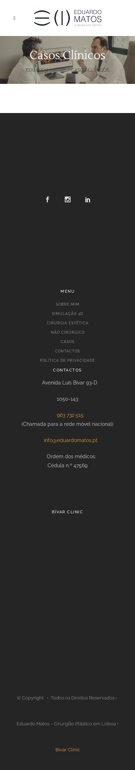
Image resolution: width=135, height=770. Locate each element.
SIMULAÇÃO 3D (67, 314)
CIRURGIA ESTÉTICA (68, 323)
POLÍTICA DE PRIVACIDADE (67, 361)
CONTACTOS (67, 351)
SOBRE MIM (68, 304)
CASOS (68, 342)
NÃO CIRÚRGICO (68, 332)
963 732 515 (70, 415)
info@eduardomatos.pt (71, 440)
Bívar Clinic (67, 749)
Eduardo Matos (46, 70)
